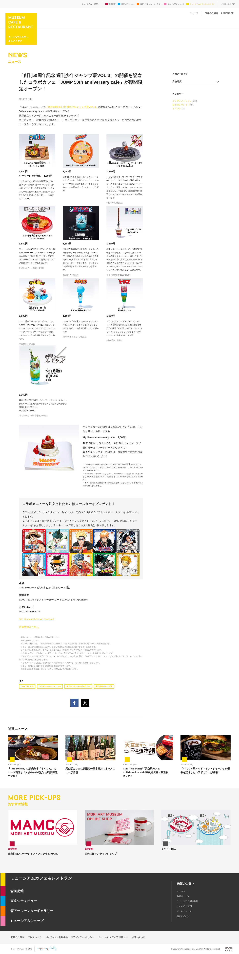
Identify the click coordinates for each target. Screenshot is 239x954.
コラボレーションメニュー (50, 686)
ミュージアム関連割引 (187, 901)
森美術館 (112, 4)
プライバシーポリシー (82, 937)
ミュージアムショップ (176, 4)
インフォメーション (182, 101)
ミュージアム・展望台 (90, 4)
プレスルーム (34, 937)
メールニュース (184, 911)
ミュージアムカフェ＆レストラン (202, 4)
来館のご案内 (211, 13)
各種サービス (183, 896)
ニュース (194, 13)
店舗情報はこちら (29, 626)
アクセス (181, 891)
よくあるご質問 (184, 906)
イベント (176, 108)
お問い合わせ (183, 916)
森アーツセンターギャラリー (151, 4)
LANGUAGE (227, 13)
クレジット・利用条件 (56, 937)
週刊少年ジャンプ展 (104, 686)
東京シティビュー (128, 4)
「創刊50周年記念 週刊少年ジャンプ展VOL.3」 (72, 106)
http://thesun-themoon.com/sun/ (36, 619)
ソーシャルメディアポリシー (113, 937)
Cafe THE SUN (27, 686)
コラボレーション (181, 104)
